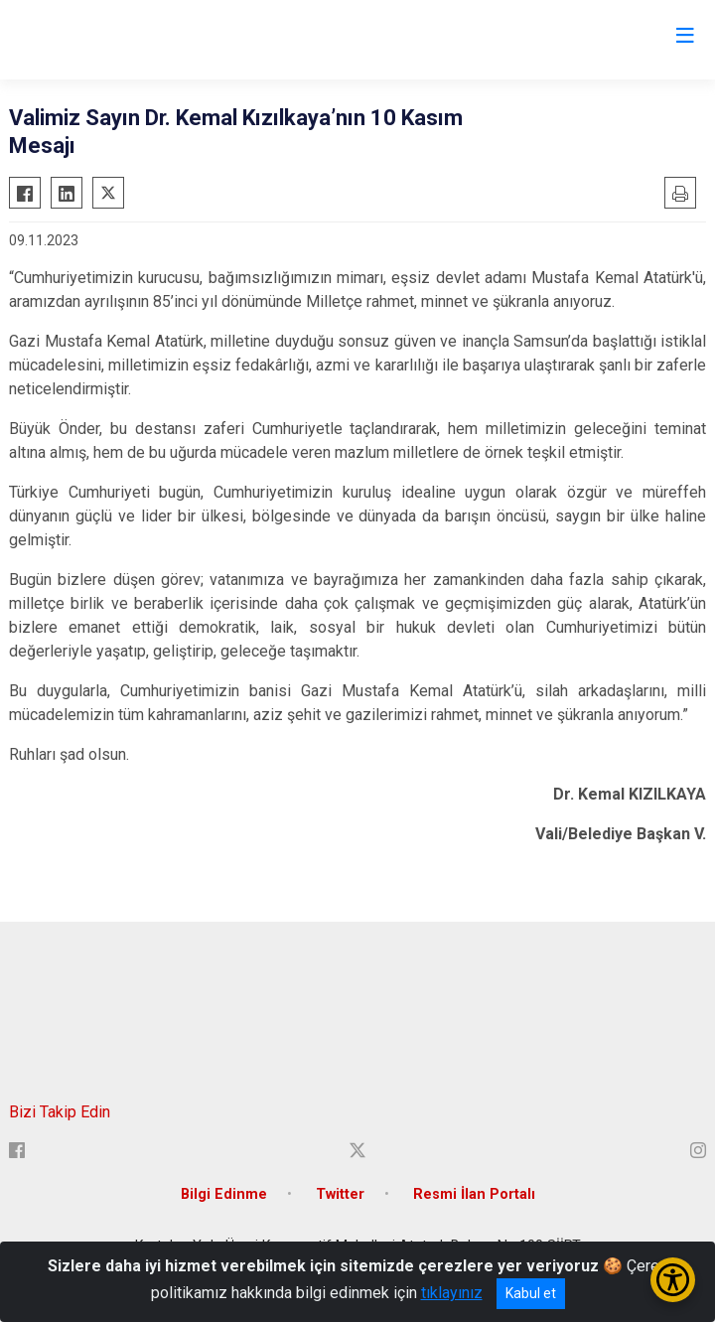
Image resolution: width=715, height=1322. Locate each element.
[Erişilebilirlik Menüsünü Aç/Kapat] (672, 1279)
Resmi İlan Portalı (474, 1194)
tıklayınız (452, 1292)
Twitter (340, 1194)
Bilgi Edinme (224, 1194)
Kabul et (530, 1293)
